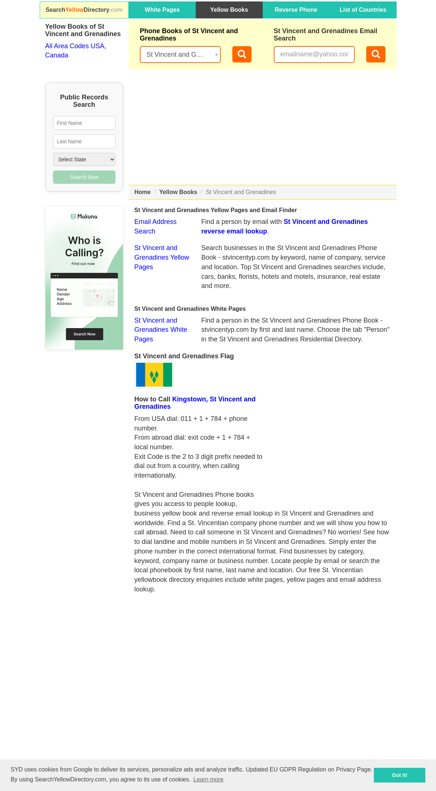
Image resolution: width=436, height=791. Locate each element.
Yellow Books (229, 10)
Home (142, 192)
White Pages (162, 10)
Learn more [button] (209, 779)
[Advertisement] (262, 127)
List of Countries (363, 10)
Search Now (84, 177)
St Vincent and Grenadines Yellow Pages (161, 257)
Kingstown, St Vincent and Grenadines (195, 403)
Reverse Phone (296, 10)
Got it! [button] (399, 775)
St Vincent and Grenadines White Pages (160, 330)
